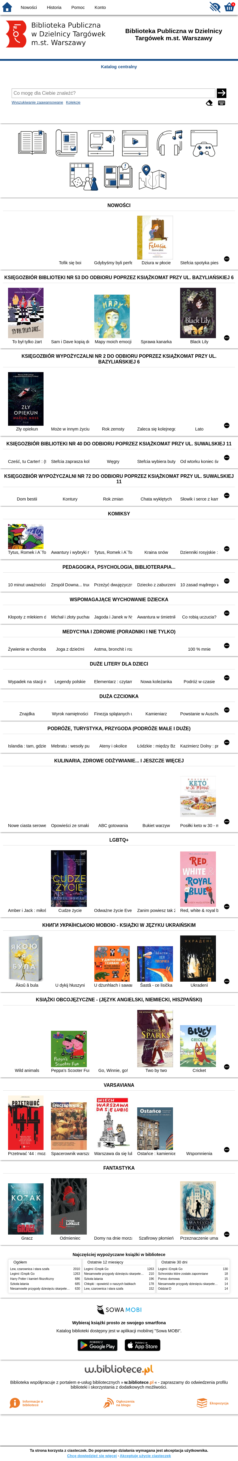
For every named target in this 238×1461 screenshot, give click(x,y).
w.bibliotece (139, 1382)
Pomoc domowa (169, 1278)
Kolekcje (73, 102)
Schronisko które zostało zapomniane (183, 1273)
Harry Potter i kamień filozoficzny (32, 1278)
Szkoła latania (19, 1284)
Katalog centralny (119, 66)
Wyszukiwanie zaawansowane (37, 102)
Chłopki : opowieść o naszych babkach (110, 1284)
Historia (54, 7)
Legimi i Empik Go (22, 1273)
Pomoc (78, 7)
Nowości (29, 7)
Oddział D (164, 1288)
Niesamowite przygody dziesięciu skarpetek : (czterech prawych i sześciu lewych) (64, 1288)
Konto (100, 7)
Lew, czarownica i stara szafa (29, 1269)
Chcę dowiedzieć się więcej (92, 1456)
